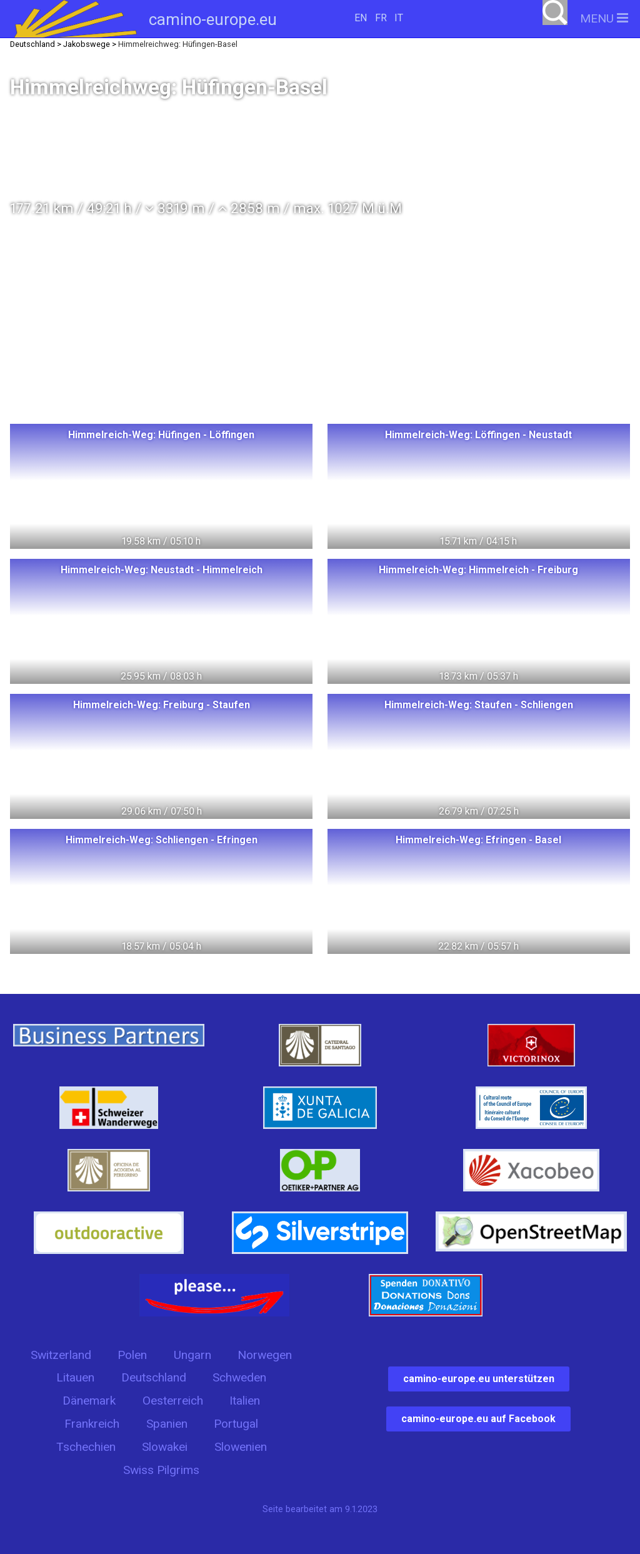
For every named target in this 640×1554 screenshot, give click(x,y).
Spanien (167, 1423)
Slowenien (240, 1447)
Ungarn (192, 1355)
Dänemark (89, 1400)
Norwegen (265, 1355)
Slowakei (165, 1447)
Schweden (239, 1377)
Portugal (236, 1423)
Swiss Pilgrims (161, 1470)
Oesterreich (172, 1400)
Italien (244, 1400)
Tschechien (86, 1447)
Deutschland (153, 1377)
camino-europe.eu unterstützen (478, 1379)
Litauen (75, 1377)
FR (381, 18)
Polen (132, 1355)
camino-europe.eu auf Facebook (478, 1419)
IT (398, 18)
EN (360, 18)
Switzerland (61, 1355)
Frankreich (91, 1423)
